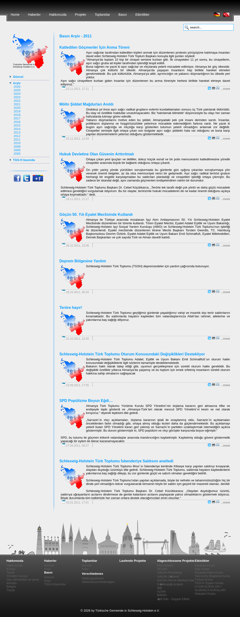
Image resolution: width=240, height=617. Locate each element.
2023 (17, 97)
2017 (17, 118)
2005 (17, 153)
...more (225, 88)
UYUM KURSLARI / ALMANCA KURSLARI (210, 588)
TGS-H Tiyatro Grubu (209, 583)
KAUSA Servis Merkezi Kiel (175, 580)
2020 (17, 108)
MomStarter (165, 565)
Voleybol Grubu (205, 593)
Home (15, 14)
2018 (17, 115)
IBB (159, 588)
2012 (17, 136)
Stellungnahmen (93, 578)
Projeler (80, 14)
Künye (11, 569)
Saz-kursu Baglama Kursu (212, 576)
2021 (17, 104)
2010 (17, 143)
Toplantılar (102, 14)
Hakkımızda (58, 14)
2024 (17, 93)
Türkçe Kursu (204, 579)
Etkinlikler (142, 14)
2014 (17, 129)
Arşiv (17, 83)
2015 (17, 125)
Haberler (34, 14)
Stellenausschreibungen (98, 582)
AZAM (161, 591)
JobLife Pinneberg (169, 572)
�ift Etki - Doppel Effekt (173, 599)
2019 (17, 111)
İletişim (11, 586)
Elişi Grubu (202, 569)
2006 (17, 150)
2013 (17, 132)
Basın (122, 14)
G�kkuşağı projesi (170, 584)
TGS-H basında (24, 160)
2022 (17, 100)
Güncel (18, 77)
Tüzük (11, 590)
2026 (17, 86)
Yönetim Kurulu (17, 576)
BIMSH (162, 595)
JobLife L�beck (168, 576)
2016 (17, 122)
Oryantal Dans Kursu (209, 572)
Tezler (11, 572)
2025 (17, 90)
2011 (17, 139)
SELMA (162, 569)
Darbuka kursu (205, 565)
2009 (17, 146)
